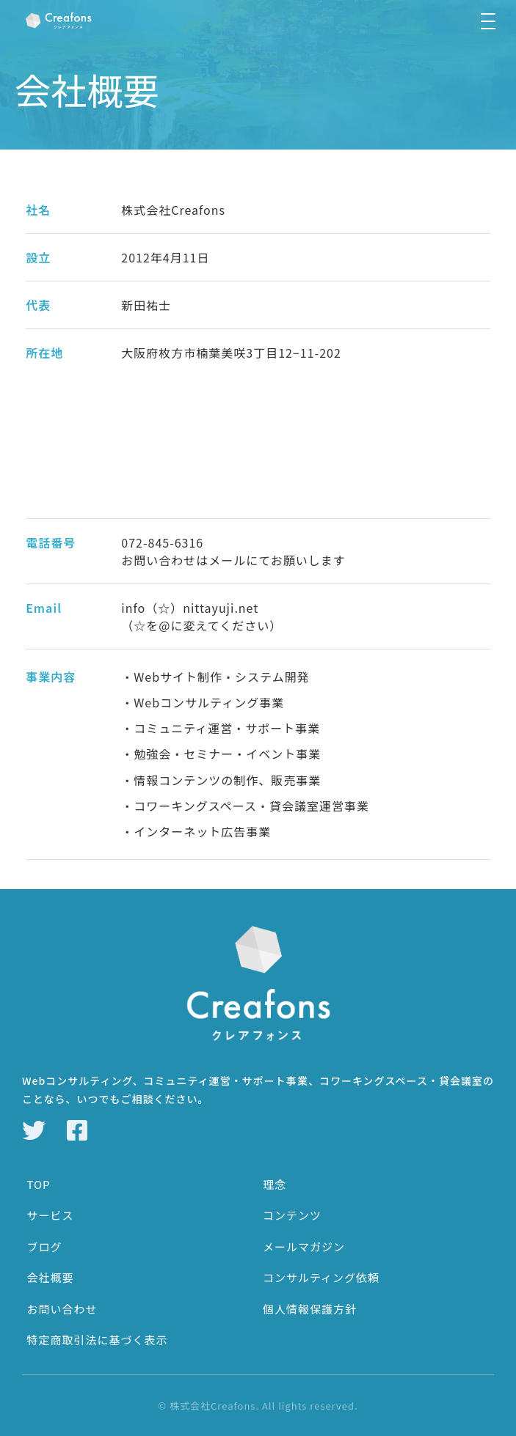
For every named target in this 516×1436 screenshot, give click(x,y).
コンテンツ (292, 1215)
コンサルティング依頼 (321, 1277)
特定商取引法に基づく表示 (96, 1339)
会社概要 (49, 1277)
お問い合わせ (61, 1309)
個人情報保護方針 (310, 1309)
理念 (274, 1184)
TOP (38, 1184)
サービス (49, 1215)
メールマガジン (304, 1246)
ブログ (44, 1246)
